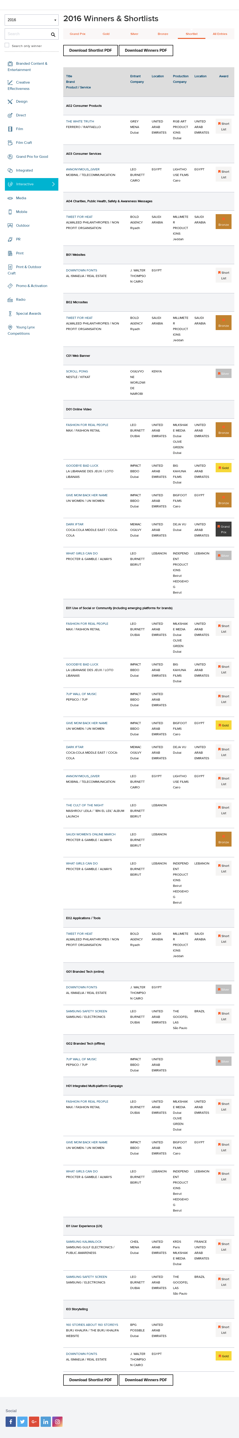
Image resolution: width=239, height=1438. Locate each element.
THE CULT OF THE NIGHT (85, 805)
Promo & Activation (31, 286)
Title (69, 76)
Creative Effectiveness (19, 85)
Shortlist (191, 34)
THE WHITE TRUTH (80, 121)
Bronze (163, 34)
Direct (21, 115)
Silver (134, 34)
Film (19, 129)
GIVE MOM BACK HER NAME (87, 495)
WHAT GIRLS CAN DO (82, 553)
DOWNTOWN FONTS (81, 270)
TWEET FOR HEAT (79, 217)
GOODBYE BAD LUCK (82, 466)
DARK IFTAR (75, 524)
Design (22, 101)
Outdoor (23, 225)
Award (223, 76)
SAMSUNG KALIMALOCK (84, 1242)
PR (18, 239)
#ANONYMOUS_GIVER (83, 169)
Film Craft (24, 142)
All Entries (220, 34)
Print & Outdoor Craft (24, 270)
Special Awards (28, 313)
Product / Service (78, 87)
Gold (106, 34)
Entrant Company (137, 79)
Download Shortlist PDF (90, 50)
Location (158, 76)
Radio (20, 299)
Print (20, 253)
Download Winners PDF (146, 50)
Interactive (25, 184)
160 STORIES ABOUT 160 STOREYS (92, 1325)
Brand (70, 82)
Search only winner (27, 46)
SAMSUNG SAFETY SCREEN (86, 1011)
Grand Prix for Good (32, 156)
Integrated (24, 170)
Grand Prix (77, 34)
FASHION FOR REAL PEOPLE (87, 425)
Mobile (21, 211)
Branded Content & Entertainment (27, 66)
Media (21, 198)
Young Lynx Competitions (21, 330)
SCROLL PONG (77, 371)
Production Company (181, 79)
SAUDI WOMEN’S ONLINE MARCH (91, 834)
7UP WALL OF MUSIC (81, 694)
